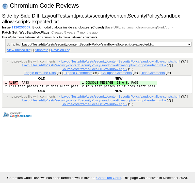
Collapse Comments (116, 73)
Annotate (41, 50)
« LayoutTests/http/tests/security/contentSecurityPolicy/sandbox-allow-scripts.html (119, 61)
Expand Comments (78, 73)
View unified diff (18, 50)
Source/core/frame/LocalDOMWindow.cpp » (94, 69)
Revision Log (61, 50)
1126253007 (21, 27)
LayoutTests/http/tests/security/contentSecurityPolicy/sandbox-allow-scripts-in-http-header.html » (94, 65)
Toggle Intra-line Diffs (40, 73)
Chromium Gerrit (108, 178)
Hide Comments (153, 73)
